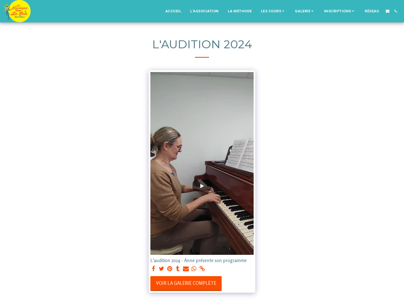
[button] (273, 11)
